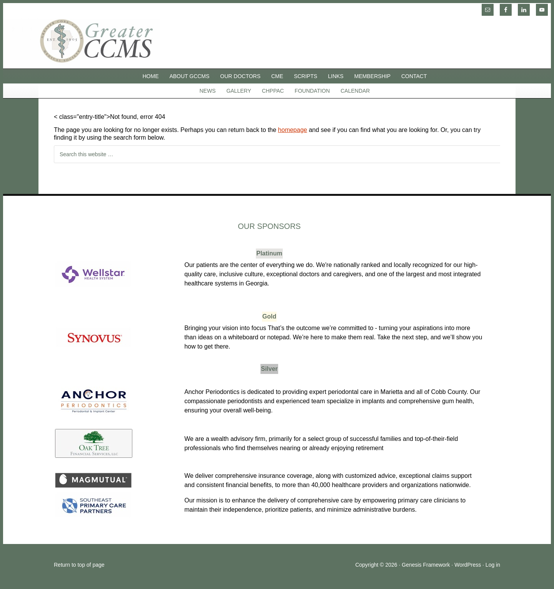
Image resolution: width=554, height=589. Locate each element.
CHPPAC (273, 91)
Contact (414, 76)
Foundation (312, 91)
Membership (372, 76)
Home (151, 76)
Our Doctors (240, 76)
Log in (493, 565)
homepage (292, 130)
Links (336, 76)
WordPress (467, 565)
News (208, 91)
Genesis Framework (426, 565)
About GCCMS (189, 76)
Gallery (238, 91)
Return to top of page (79, 565)
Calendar (355, 91)
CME (277, 76)
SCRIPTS (305, 76)
